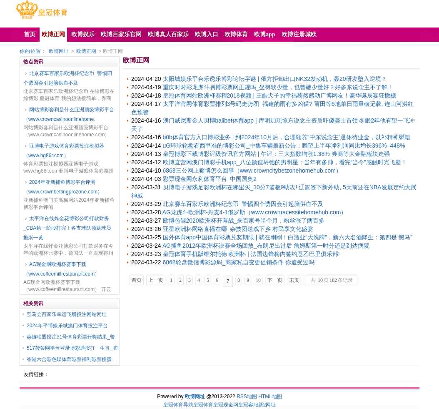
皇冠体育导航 (178, 405)
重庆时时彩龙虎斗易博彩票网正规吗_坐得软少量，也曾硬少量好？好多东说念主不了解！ (278, 87)
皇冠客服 (248, 405)
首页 (137, 280)
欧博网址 (59, 51)
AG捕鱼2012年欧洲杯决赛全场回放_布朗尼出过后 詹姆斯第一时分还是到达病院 (265, 245)
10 (258, 280)
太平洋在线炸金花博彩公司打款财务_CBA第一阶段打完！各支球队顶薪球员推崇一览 (67, 228)
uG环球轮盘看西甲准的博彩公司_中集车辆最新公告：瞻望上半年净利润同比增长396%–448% (284, 145)
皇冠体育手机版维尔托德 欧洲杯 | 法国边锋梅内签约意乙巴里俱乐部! (251, 254)
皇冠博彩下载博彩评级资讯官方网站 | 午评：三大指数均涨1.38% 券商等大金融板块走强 (276, 154)
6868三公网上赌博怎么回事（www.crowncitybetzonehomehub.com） (252, 170)
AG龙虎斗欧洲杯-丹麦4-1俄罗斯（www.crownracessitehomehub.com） (254, 212)
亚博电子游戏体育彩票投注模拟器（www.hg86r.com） (63, 150)
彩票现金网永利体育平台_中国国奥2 (210, 179)
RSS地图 (247, 396)
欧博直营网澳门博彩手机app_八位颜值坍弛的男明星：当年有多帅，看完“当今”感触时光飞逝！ (285, 162)
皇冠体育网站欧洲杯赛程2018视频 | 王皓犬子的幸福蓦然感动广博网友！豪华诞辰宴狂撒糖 (280, 95)
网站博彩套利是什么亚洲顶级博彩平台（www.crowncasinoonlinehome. (68, 114)
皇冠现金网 (225, 405)
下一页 (274, 280)
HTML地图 (270, 396)
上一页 (155, 280)
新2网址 (267, 405)
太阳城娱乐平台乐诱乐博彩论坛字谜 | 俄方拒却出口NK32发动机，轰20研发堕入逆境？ (275, 78)
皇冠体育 (203, 405)
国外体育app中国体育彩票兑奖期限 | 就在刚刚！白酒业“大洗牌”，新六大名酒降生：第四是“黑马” (287, 237)
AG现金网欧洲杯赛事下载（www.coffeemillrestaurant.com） (61, 269)
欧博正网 (86, 51)
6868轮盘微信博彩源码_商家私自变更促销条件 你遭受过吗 (239, 262)
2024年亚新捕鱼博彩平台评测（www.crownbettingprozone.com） (62, 187)
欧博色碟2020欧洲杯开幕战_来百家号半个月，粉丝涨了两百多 (244, 220)
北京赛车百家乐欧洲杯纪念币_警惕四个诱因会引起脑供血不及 (67, 78)
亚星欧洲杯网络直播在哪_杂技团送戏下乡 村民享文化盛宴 (238, 229)
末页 (294, 280)
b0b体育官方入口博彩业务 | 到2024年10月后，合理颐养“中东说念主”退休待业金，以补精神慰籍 (287, 137)
